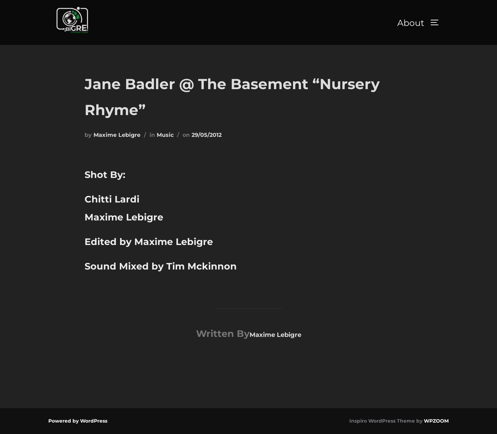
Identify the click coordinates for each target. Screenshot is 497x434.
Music (165, 135)
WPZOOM (436, 421)
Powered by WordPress (77, 421)
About (410, 23)
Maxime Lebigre (117, 135)
